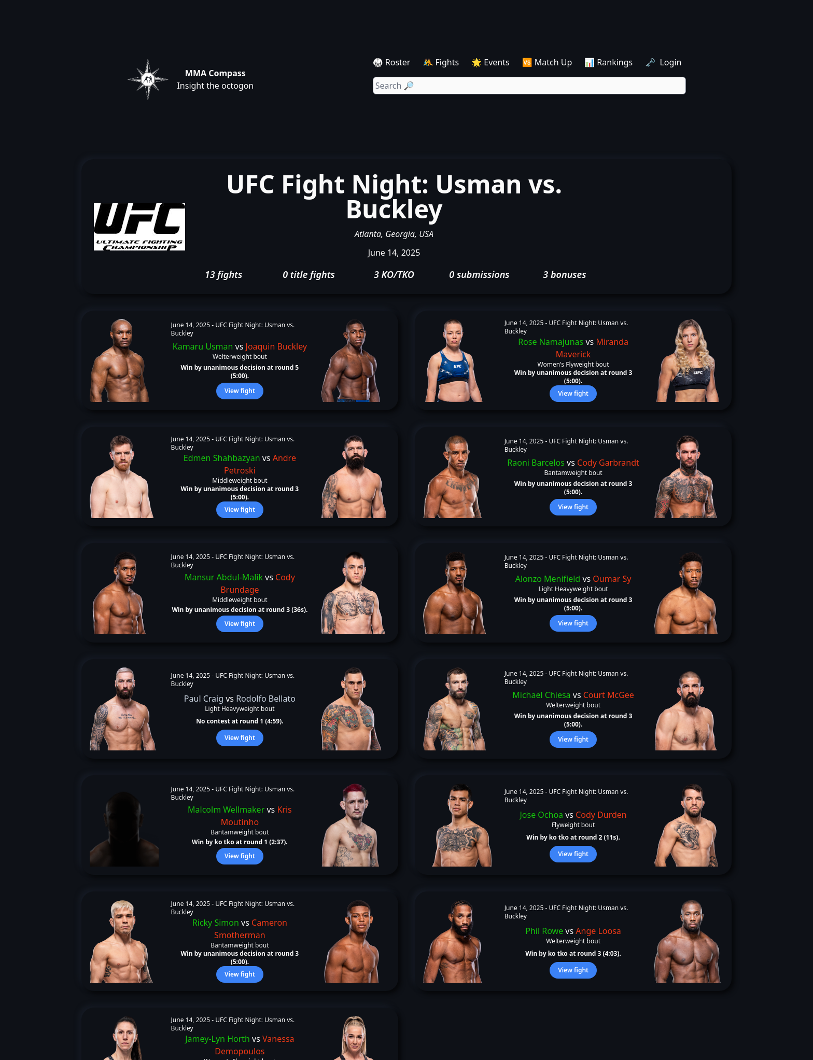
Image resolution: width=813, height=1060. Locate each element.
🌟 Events (490, 62)
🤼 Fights (441, 62)
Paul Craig (203, 698)
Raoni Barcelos (536, 462)
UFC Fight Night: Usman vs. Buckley (233, 329)
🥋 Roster (392, 62)
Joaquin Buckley (276, 346)
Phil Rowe (544, 931)
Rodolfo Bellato (266, 698)
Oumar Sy (612, 578)
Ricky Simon (215, 922)
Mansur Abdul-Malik (224, 577)
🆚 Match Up (547, 62)
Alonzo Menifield (547, 578)
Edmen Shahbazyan (222, 458)
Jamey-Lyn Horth (217, 1038)
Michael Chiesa (541, 695)
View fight (240, 390)
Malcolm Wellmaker (226, 809)
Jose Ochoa (541, 814)
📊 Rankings (608, 62)
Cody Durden (601, 814)
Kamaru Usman (203, 346)
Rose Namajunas (550, 341)
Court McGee (608, 695)
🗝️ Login (664, 62)
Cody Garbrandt (608, 462)
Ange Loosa (598, 931)
